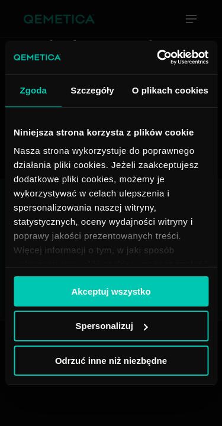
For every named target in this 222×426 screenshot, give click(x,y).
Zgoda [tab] (33, 90)
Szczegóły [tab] (92, 90)
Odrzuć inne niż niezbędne (111, 361)
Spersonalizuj (111, 326)
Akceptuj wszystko (110, 291)
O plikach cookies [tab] (170, 90)
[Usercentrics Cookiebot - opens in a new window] (158, 57)
